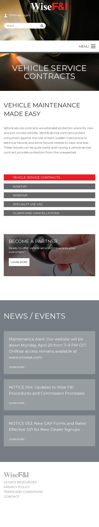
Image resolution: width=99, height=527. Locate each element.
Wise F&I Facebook (74, 34)
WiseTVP (20, 186)
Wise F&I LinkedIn (74, 26)
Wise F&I (49, 6)
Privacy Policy (17, 487)
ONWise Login (19, 15)
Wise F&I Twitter (82, 26)
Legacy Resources (20, 482)
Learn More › (17, 367)
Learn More (19, 262)
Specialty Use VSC (28, 204)
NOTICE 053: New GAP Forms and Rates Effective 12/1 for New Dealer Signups (47, 426)
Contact (11, 496)
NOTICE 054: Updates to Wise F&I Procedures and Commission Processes (46, 390)
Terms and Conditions (23, 492)
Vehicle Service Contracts (36, 177)
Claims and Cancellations (36, 213)
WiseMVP (20, 195)
